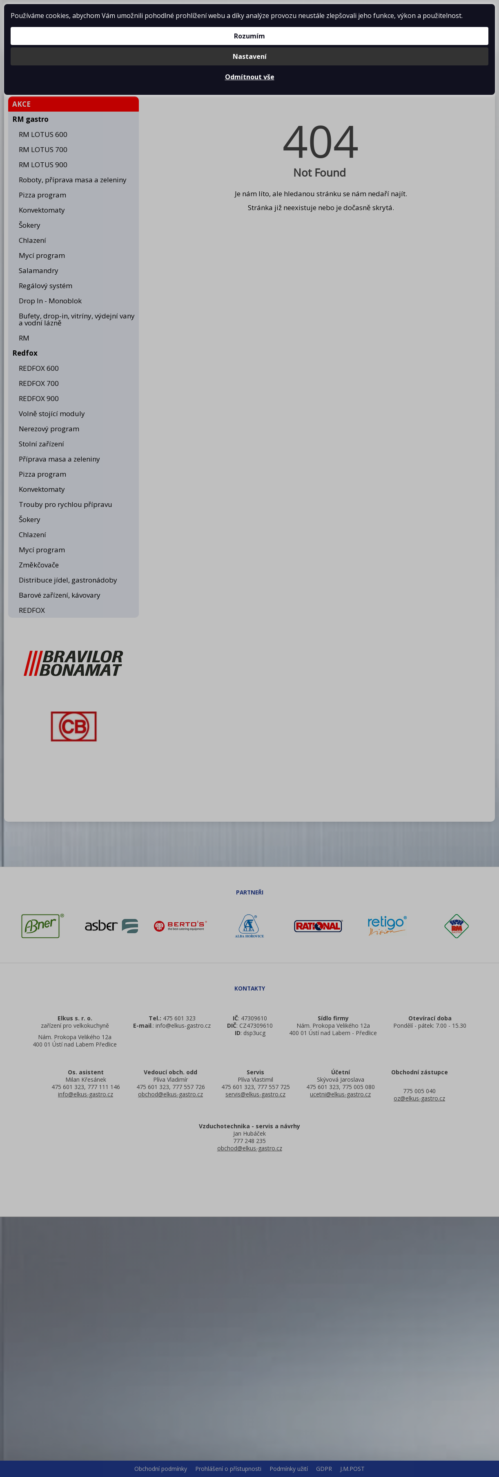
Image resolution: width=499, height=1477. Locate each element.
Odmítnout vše (249, 76)
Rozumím (249, 35)
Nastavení (250, 56)
